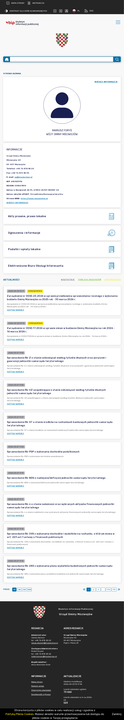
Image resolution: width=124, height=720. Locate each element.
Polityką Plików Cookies (19, 714)
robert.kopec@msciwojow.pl (44, 656)
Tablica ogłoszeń (89, 279)
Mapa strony (15, 3)
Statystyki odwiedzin (41, 690)
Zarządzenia (112, 279)
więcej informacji (106, 82)
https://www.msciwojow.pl (34, 198)
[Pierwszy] (84, 589)
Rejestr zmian (37, 686)
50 (24, 589)
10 (14, 589)
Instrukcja (36, 3)
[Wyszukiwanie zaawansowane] (61, 59)
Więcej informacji (17, 203)
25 (19, 589)
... (103, 589)
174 (108, 589)
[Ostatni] (119, 589)
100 (29, 589)
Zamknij (117, 714)
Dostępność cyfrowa (41, 694)
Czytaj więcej (15, 310)
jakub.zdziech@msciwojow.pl (44, 643)
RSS (88, 11)
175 (114, 589)
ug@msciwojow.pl (23, 177)
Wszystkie (68, 279)
